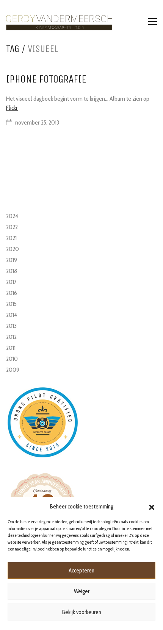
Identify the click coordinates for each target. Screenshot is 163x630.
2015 (11, 303)
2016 (11, 292)
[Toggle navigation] (152, 21)
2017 (11, 281)
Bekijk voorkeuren (81, 612)
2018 (11, 270)
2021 (11, 238)
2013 (11, 325)
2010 (12, 358)
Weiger (81, 591)
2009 (12, 369)
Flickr (12, 107)
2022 (12, 227)
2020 (12, 249)
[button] (151, 506)
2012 (11, 336)
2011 (11, 347)
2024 (12, 216)
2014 (11, 314)
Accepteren (81, 570)
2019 (11, 260)
